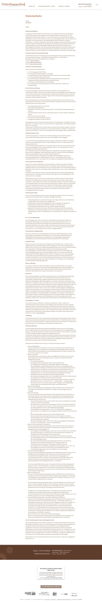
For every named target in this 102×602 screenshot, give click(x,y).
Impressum (28, 22)
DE (96, 4)
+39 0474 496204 (34, 60)
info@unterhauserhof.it (35, 62)
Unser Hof (32, 6)
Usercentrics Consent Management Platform (53, 577)
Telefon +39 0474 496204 (41, 551)
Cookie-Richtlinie (40, 313)
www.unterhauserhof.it (36, 64)
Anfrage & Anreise (64, 6)
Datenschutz (53, 599)
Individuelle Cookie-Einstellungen (64, 599)
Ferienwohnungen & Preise (46, 6)
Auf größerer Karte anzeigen (51, 586)
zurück (27, 21)
